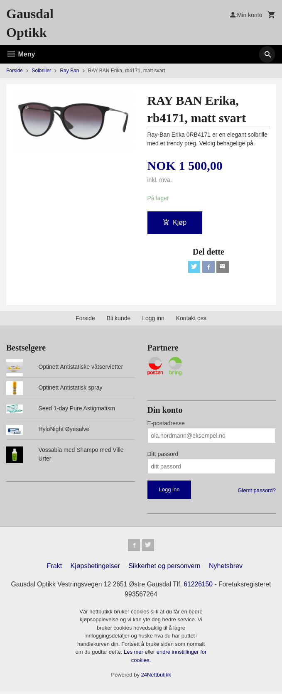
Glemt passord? (257, 491)
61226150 (199, 586)
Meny (20, 54)
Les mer (134, 654)
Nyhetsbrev (226, 568)
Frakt (54, 568)
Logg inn (153, 319)
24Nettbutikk (156, 677)
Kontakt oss (191, 319)
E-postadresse (166, 424)
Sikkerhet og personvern (164, 568)
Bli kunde (119, 319)
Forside (14, 71)
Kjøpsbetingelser (95, 568)
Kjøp (174, 222)
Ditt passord (163, 455)
